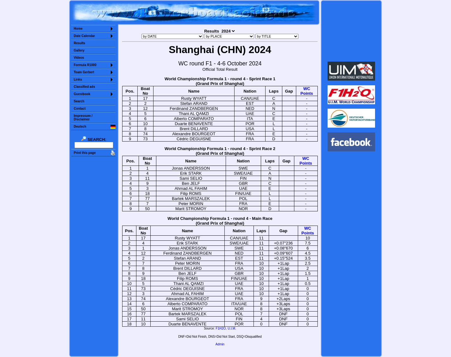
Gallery (79, 50)
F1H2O (221, 328)
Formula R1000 (85, 65)
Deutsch (80, 126)
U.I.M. (232, 328)
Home (78, 28)
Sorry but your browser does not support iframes (351, 31)
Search (79, 101)
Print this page (85, 152)
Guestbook (82, 94)
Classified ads (84, 86)
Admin (220, 344)
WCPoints (306, 91)
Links (78, 79)
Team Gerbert (84, 72)
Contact (79, 108)
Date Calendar (84, 36)
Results (79, 43)
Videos (79, 57)
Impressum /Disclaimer (83, 117)
